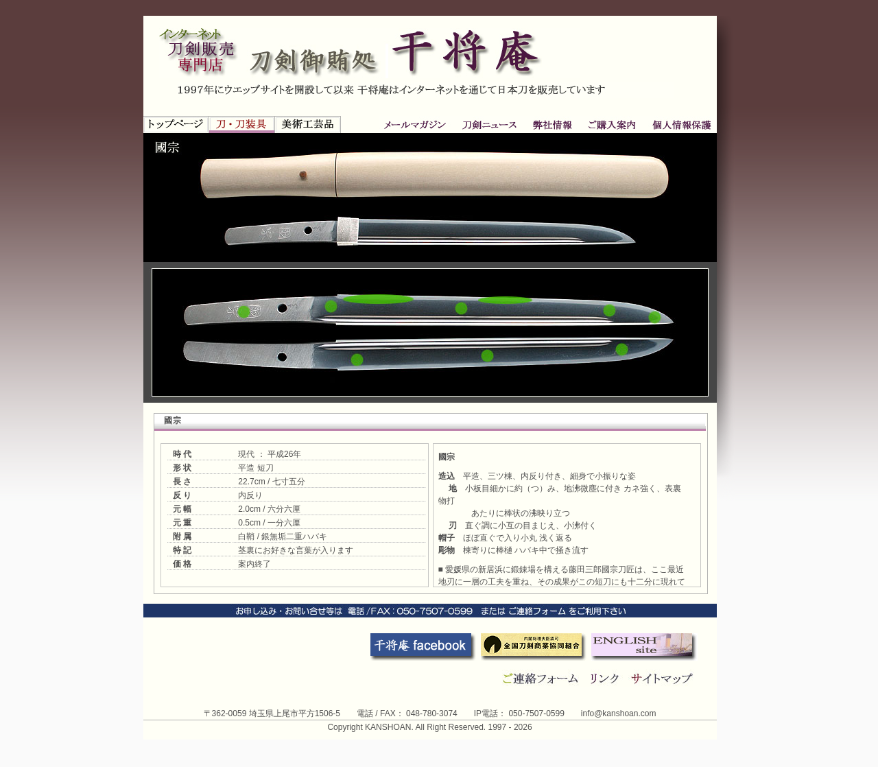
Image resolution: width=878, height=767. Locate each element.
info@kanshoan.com (618, 713)
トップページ (176, 124)
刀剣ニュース (417, 124)
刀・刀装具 (242, 124)
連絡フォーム (541, 678)
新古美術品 (308, 124)
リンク (607, 678)
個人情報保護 (611, 124)
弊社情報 (490, 124)
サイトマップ (664, 678)
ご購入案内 (552, 124)
